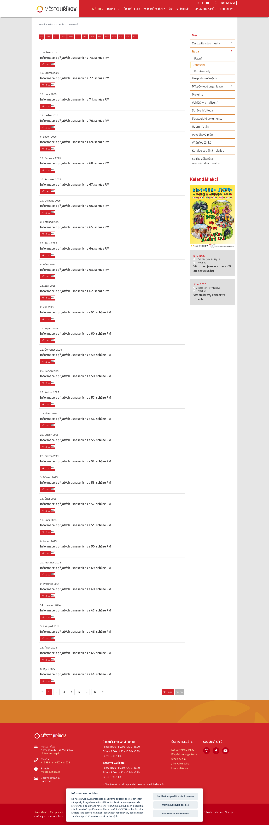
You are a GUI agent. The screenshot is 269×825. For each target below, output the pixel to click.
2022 (78, 37)
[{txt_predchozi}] (41, 692)
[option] (212, 216)
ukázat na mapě (50, 753)
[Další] (103, 692)
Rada (61, 24)
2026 (48, 37)
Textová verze (228, 3)
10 (95, 692)
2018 (107, 37)
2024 (63, 37)
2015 (128, 37)
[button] (97, 11)
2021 (85, 37)
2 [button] (214, 244)
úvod (42, 24)
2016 (121, 37)
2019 (100, 37)
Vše (41, 37)
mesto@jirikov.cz (50, 772)
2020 (92, 37)
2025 (56, 37)
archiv (179, 692)
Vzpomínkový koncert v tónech (209, 296)
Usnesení (73, 24)
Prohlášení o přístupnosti (49, 812)
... (86, 692)
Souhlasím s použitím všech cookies (175, 796)
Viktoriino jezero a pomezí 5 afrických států (212, 268)
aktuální (168, 692)
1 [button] (210, 244)
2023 (71, 37)
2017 (114, 37)
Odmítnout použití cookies (175, 805)
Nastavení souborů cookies (175, 813)
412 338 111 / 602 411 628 (55, 762)
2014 (135, 37)
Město (51, 24)
